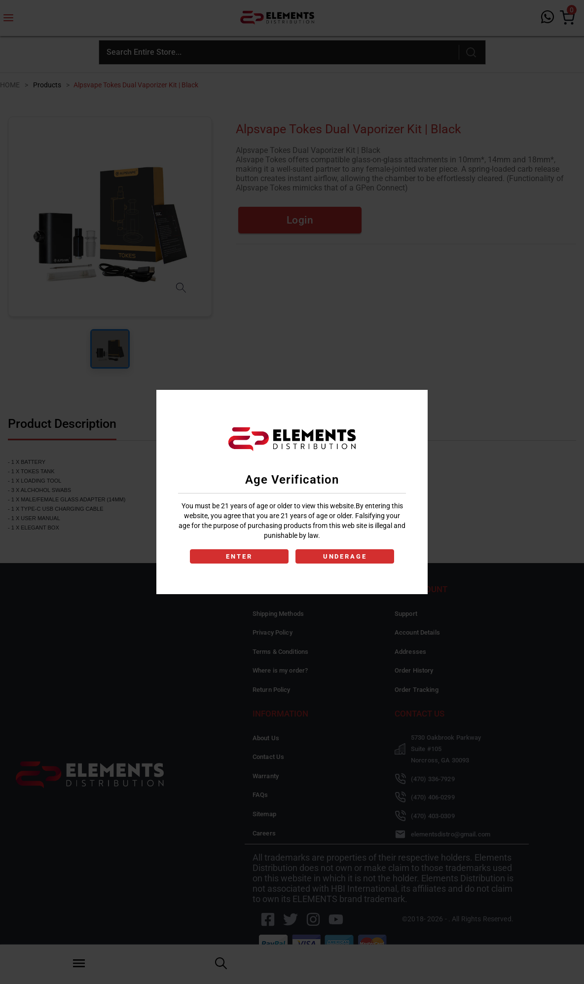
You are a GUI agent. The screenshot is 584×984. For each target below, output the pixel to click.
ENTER (239, 556)
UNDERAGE (345, 556)
